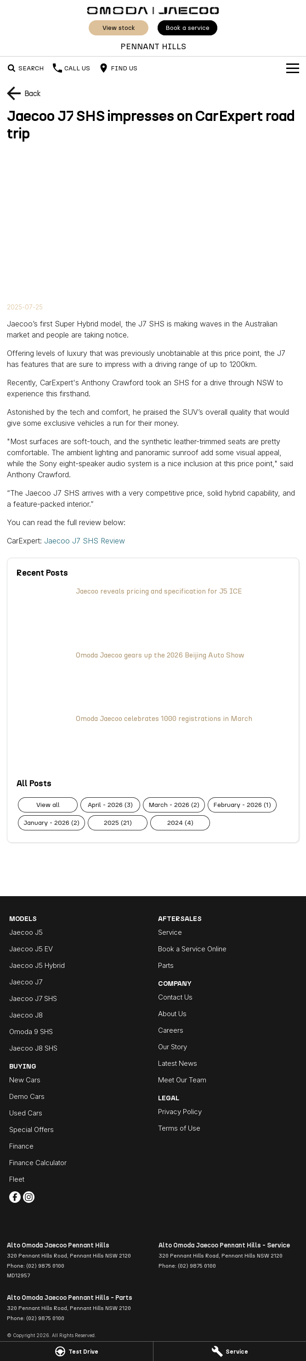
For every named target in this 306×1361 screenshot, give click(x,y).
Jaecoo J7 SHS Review (84, 540)
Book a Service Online (192, 948)
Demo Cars (27, 1096)
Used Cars (25, 1113)
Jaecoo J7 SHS (33, 998)
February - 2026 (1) (242, 805)
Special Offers (31, 1129)
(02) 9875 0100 (45, 1266)
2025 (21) (118, 823)
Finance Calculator (38, 1162)
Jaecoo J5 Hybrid (37, 965)
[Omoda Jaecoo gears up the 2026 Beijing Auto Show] (153, 678)
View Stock (118, 28)
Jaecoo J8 (26, 1015)
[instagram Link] (28, 1197)
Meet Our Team (182, 1079)
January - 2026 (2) (51, 823)
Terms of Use (179, 1128)
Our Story (172, 1046)
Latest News (177, 1063)
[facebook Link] (15, 1197)
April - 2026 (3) (110, 805)
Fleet (16, 1179)
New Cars (24, 1079)
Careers (170, 1030)
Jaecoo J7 (25, 982)
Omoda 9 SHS (31, 1031)
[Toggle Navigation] (292, 68)
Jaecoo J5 (26, 932)
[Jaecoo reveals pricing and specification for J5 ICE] (153, 614)
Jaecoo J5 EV (31, 948)
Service (170, 932)
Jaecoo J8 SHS (33, 1048)
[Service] (229, 1351)
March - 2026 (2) (173, 805)
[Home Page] (153, 9)
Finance (21, 1146)
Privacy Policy (180, 1111)
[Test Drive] (76, 1351)
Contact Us (175, 997)
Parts (166, 965)
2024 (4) (180, 823)
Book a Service (187, 28)
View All (48, 805)
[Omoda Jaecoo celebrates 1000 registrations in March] (153, 741)
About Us (172, 1013)
